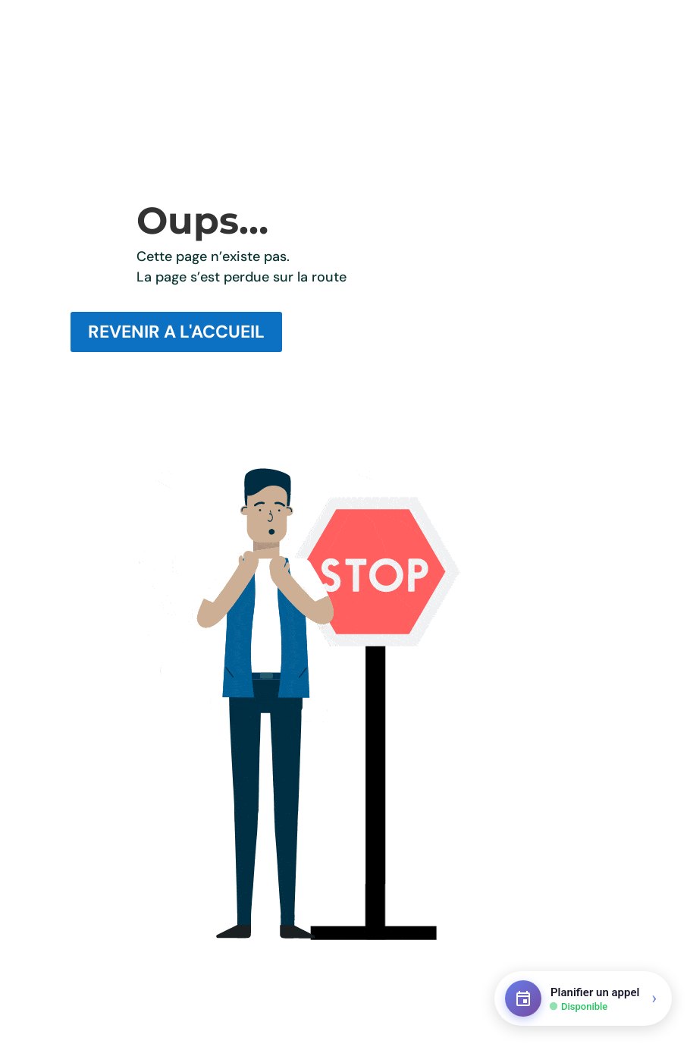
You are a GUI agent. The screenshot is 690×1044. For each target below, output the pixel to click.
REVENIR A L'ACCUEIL (176, 331)
